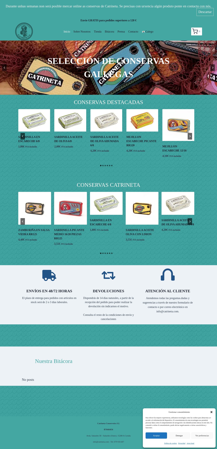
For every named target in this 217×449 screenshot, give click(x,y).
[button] (211, 412)
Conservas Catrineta (108, 185)
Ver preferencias (202, 435)
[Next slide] (212, 67)
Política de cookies (170, 443)
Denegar (179, 435)
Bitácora (109, 31)
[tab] (100, 165)
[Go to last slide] (4, 67)
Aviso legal (190, 443)
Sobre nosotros (82, 31)
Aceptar (156, 435)
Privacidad (181, 443)
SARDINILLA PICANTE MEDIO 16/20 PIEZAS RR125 (69, 234)
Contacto (133, 31)
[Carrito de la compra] (196, 31)
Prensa (121, 31)
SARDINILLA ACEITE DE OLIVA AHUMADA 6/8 (104, 141)
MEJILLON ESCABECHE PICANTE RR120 (141, 141)
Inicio (67, 31)
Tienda (97, 31)
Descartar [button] (205, 12)
